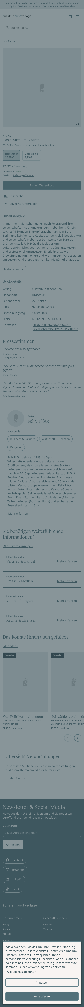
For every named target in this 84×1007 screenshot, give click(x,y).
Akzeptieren (42, 996)
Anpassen (42, 982)
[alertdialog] (42, 972)
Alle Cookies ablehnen (21, 972)
